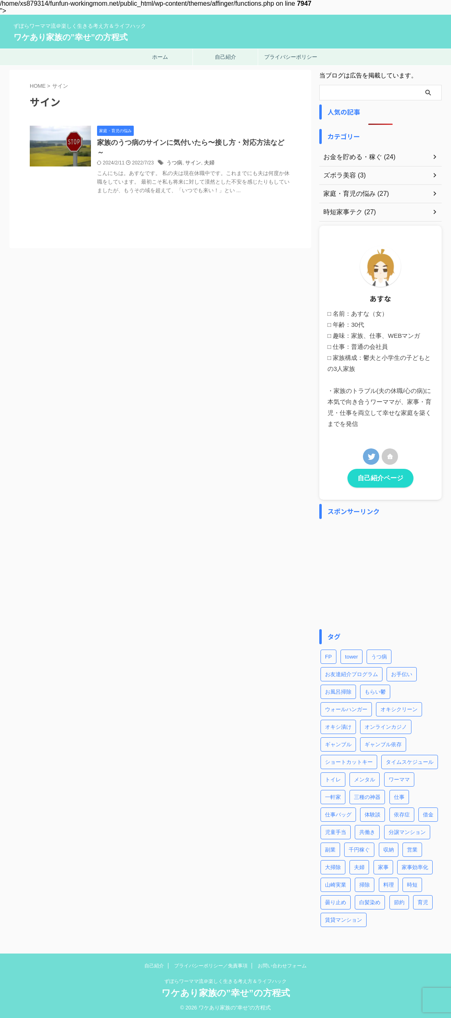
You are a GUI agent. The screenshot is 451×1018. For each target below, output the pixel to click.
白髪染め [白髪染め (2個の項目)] (369, 901)
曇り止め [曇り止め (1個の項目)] (335, 901)
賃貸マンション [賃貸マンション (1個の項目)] (343, 919)
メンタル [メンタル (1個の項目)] (364, 778)
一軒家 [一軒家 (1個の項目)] (333, 796)
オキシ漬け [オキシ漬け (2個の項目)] (338, 726)
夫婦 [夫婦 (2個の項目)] (359, 866)
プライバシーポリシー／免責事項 (211, 964)
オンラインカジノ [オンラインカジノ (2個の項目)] (386, 726)
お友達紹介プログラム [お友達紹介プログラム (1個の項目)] (351, 673)
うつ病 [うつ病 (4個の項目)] (379, 655)
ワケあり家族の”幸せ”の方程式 (70, 37)
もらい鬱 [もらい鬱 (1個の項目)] (375, 691)
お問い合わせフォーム (282, 964)
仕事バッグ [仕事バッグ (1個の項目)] (338, 813)
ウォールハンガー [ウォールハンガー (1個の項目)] (346, 708)
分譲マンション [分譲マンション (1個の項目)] (407, 831)
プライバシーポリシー (290, 57)
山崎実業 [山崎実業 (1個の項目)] (335, 883)
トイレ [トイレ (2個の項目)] (333, 778)
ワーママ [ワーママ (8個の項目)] (399, 778)
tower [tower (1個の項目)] (351, 655)
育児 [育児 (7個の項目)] (423, 901)
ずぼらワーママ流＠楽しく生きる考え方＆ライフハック (225, 980)
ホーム (160, 57)
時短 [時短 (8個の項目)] (412, 883)
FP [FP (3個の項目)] (328, 655)
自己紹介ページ (380, 478)
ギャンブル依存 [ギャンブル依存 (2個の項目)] (383, 743)
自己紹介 (225, 57)
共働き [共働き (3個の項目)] (367, 831)
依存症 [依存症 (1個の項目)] (402, 813)
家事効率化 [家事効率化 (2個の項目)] (415, 866)
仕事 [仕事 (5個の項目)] (399, 796)
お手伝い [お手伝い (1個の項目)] (401, 673)
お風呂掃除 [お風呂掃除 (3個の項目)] (338, 691)
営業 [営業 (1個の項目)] (412, 848)
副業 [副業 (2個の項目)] (330, 848)
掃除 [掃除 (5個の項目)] (364, 883)
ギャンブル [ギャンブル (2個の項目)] (338, 743)
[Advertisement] (380, 573)
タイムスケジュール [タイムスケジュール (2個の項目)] (409, 761)
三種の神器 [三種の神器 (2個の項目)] (367, 796)
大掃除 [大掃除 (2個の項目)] (333, 866)
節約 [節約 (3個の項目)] (399, 901)
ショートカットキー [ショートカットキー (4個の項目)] (349, 761)
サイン (211, 164)
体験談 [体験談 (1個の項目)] (372, 813)
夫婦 (227, 164)
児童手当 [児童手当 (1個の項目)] (335, 831)
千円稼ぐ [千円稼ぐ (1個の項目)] (359, 848)
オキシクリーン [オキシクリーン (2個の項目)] (399, 708)
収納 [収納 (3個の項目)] (388, 848)
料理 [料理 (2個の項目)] (388, 883)
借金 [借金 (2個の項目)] (428, 813)
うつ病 (194, 164)
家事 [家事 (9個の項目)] (383, 866)
